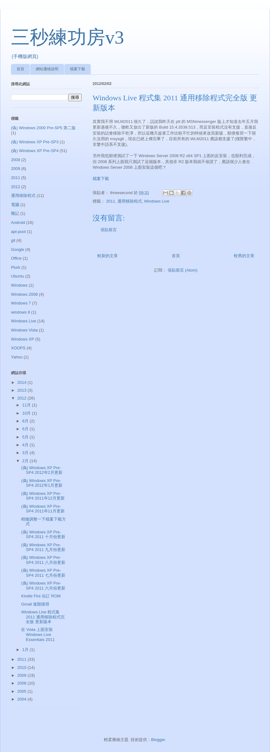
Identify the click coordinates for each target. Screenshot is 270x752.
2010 (22, 667)
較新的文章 (107, 255)
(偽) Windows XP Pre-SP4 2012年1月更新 (41, 483)
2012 (15, 186)
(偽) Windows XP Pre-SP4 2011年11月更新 (43, 509)
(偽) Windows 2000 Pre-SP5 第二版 (43, 127)
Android (18, 222)
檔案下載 (77, 69)
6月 (26, 428)
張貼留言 (108, 229)
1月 (26, 649)
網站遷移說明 (47, 69)
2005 (22, 691)
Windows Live (156, 201)
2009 (15, 168)
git (13, 240)
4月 (26, 444)
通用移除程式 (129, 201)
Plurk (15, 267)
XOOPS (18, 348)
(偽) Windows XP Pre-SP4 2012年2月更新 (41, 470)
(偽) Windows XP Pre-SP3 (34, 142)
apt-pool (18, 231)
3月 (26, 452)
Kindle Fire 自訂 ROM (41, 596)
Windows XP (22, 339)
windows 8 (20, 312)
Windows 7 (21, 303)
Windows (19, 285)
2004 (22, 699)
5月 (26, 437)
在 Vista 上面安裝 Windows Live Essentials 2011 (38, 634)
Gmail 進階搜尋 (35, 604)
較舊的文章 (244, 255)
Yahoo (17, 357)
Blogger (158, 739)
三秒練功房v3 (67, 37)
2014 (22, 382)
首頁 (20, 69)
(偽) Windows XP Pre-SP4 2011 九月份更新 (43, 547)
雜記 (15, 213)
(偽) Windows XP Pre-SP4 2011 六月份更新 (43, 585)
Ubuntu (17, 276)
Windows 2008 (24, 294)
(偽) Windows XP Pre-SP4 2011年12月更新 (43, 496)
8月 (26, 421)
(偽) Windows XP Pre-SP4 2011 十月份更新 (43, 534)
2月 (26, 460)
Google (17, 249)
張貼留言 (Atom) (182, 270)
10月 (27, 413)
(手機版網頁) (25, 56)
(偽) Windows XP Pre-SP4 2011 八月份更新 (43, 560)
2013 (22, 390)
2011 (110, 201)
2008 (15, 159)
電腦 (15, 204)
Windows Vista (24, 330)
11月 (27, 405)
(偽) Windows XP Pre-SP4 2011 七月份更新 (43, 573)
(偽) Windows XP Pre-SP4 (34, 150)
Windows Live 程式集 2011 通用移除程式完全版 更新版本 (43, 617)
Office (16, 258)
